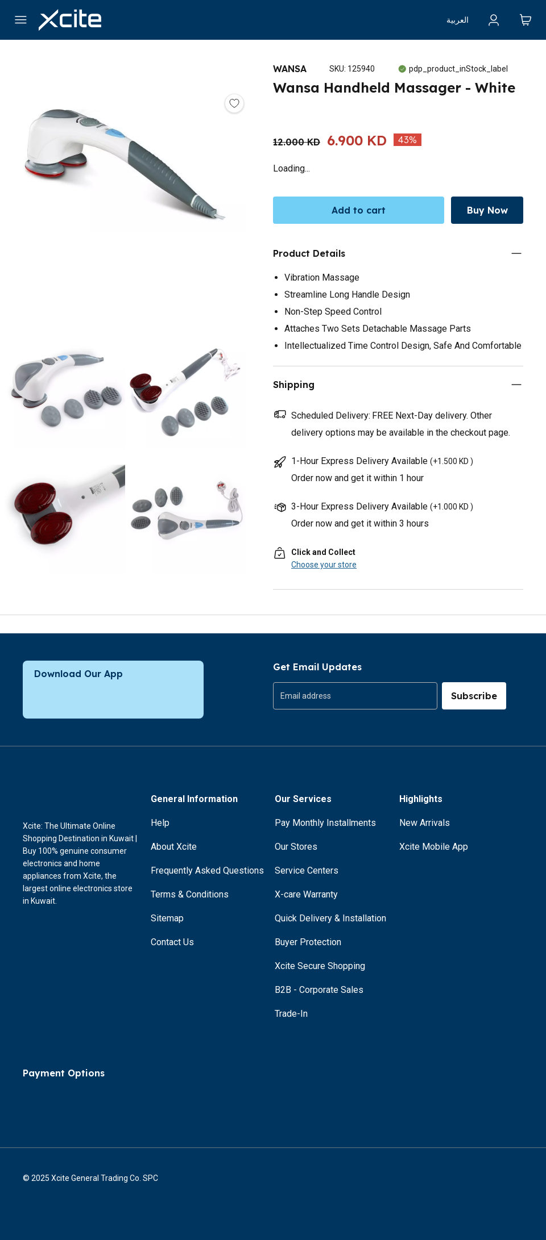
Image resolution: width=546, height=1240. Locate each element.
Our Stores (296, 846)
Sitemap (167, 918)
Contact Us (172, 942)
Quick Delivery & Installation (330, 918)
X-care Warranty (306, 894)
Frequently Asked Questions (207, 870)
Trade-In (291, 1013)
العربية (457, 19)
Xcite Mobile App (433, 846)
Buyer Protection (308, 942)
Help (160, 822)
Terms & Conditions (190, 894)
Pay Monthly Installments (325, 822)
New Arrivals (424, 822)
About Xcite (174, 846)
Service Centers (306, 870)
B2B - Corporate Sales (319, 989)
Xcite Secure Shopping (320, 966)
